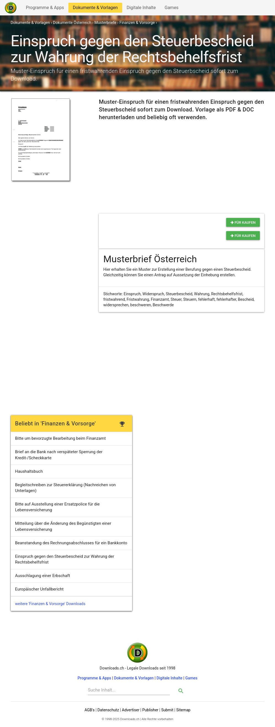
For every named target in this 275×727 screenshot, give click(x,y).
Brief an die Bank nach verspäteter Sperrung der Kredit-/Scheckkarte (59, 454)
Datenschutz (108, 710)
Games (172, 8)
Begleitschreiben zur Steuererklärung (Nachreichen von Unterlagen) (65, 487)
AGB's (90, 710)
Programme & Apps (45, 8)
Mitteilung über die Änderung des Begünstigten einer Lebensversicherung (63, 526)
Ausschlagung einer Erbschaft (42, 575)
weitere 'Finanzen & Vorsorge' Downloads (50, 604)
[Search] (129, 690)
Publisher (150, 710)
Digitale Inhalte (141, 8)
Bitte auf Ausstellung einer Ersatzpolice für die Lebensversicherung (57, 507)
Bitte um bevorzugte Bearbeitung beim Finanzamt (60, 438)
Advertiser (131, 710)
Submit (167, 710)
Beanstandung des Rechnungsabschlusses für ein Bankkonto (71, 542)
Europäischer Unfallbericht (39, 589)
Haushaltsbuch (29, 471)
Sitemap (183, 710)
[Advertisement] (49, 218)
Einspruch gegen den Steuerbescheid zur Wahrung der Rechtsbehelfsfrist (64, 559)
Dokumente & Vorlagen (95, 8)
